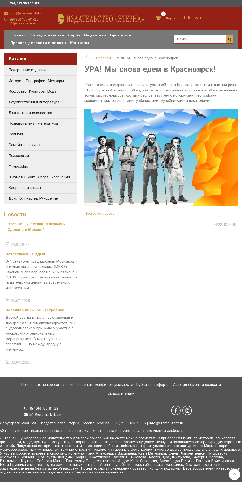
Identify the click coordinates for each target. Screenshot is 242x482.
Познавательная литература (33, 123)
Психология (19, 156)
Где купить (120, 35)
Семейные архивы (24, 145)
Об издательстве (47, 35)
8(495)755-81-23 (23, 19)
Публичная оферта (152, 384)
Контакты (79, 43)
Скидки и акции (121, 393)
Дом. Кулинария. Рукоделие (33, 198)
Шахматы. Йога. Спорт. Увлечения (39, 177)
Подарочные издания (27, 70)
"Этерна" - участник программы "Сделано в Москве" (35, 226)
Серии (74, 35)
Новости (103, 58)
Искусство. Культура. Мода (32, 91)
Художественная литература (34, 102)
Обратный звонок (22, 23)
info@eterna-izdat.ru (26, 13)
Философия (19, 166)
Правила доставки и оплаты (38, 43)
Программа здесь (99, 213)
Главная (18, 35)
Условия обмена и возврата (196, 384)
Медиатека (95, 35)
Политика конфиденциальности (105, 384)
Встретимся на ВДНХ (25, 254)
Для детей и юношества (30, 113)
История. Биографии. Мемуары (36, 81)
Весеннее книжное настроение (35, 310)
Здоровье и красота (26, 188)
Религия (16, 134)
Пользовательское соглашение (48, 384)
